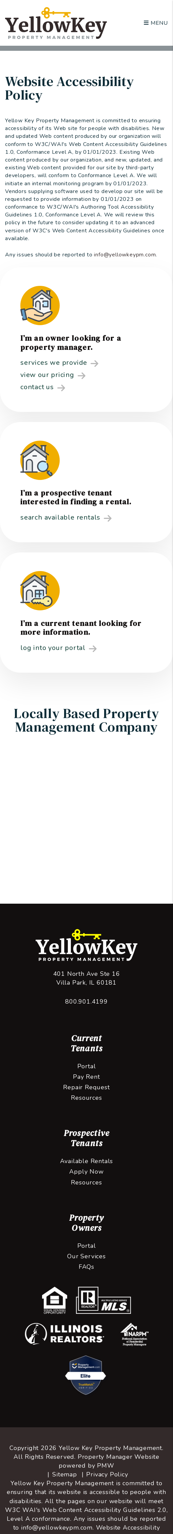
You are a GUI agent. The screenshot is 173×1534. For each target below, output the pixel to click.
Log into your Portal (58, 648)
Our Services (86, 1256)
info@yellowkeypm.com (125, 254)
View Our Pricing (53, 375)
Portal (86, 1066)
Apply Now (86, 1172)
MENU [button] (156, 23)
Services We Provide (59, 363)
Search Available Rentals (66, 518)
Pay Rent (86, 1077)
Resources (86, 1098)
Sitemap (64, 1474)
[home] (56, 22)
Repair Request (86, 1087)
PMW (105, 1466)
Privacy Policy (107, 1474)
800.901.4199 (86, 1001)
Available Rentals (86, 1161)
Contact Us (42, 387)
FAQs (86, 1267)
